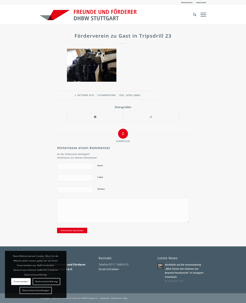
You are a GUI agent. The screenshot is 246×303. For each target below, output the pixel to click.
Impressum (201, 2)
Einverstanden (21, 281)
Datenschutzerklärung (46, 281)
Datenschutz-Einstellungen (35, 290)
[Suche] (194, 14)
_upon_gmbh (132, 95)
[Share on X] (95, 117)
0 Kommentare (106, 95)
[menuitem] (187, 2)
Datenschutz (187, 2)
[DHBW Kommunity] (88, 14)
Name (100, 165)
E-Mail (100, 177)
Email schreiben (109, 269)
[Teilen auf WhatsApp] (151, 117)
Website (101, 189)
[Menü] (202, 14)
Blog (125, 298)
